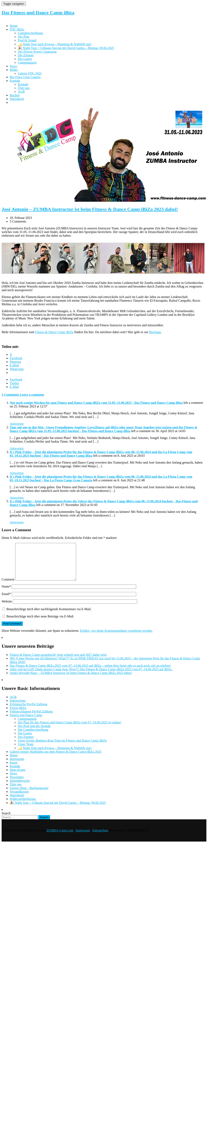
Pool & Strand (27, 40)
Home (14, 25)
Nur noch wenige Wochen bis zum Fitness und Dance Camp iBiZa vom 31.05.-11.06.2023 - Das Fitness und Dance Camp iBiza (96, 402)
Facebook (16, 379)
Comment (8, 586)
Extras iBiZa (18, 715)
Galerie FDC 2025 (30, 73)
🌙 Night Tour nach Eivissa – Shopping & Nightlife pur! (55, 44)
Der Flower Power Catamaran (37, 51)
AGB (21, 91)
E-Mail (14, 386)
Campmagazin (27, 62)
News (13, 66)
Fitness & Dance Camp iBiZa (54, 332)
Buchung (155, 332)
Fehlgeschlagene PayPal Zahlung (31, 718)
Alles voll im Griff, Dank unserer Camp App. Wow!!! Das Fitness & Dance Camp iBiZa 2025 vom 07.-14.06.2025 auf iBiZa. (91, 676)
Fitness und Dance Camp (26, 722)
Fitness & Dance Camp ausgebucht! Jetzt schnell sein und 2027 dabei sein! (58, 662)
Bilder (14, 69)
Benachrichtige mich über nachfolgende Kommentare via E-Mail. (48, 616)
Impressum (17, 766)
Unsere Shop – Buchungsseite (29, 795)
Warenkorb (17, 99)
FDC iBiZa (17, 29)
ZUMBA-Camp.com (60, 837)
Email (6, 601)
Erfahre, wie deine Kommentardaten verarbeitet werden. (116, 638)
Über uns (24, 88)
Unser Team (25, 751)
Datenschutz (18, 708)
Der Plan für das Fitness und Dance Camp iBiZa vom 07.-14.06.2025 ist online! (69, 729)
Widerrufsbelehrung (23, 806)
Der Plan (23, 36)
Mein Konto (17, 777)
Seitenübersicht (20, 788)
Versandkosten (19, 799)
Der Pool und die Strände (34, 733)
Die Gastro (25, 59)
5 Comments (11, 394)
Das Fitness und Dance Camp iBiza (38, 12)
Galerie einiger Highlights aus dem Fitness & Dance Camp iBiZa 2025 (55, 759)
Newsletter (17, 784)
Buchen (15, 95)
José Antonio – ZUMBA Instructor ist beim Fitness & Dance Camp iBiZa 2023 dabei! (90, 209)
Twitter (14, 383)
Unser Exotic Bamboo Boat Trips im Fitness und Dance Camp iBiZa (62, 747)
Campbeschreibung (30, 33)
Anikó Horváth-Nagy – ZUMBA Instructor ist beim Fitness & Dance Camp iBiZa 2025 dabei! (71, 680)
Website (7, 608)
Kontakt (15, 80)
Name (6, 593)
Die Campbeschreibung (33, 737)
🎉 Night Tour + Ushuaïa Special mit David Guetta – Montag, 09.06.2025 (66, 48)
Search (6, 820)
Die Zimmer (26, 55)
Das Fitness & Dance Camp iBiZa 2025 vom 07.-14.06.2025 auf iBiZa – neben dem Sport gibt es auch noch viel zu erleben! (90, 673)
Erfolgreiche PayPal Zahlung (28, 711)
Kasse (13, 769)
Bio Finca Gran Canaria (25, 77)
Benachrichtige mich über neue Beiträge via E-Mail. (40, 623)
